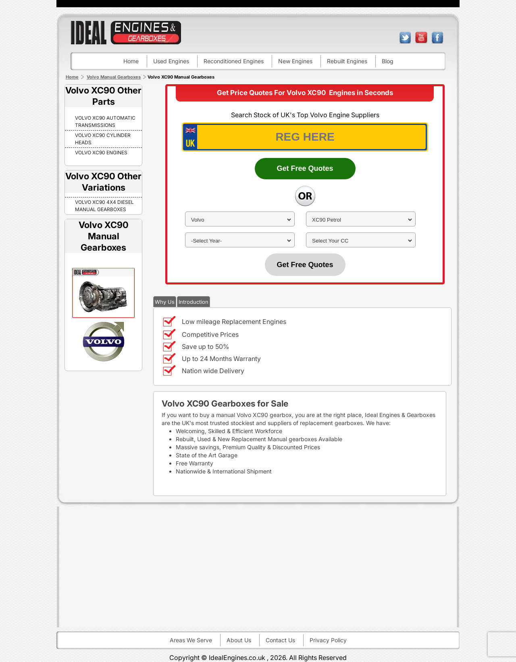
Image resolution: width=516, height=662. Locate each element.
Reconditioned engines (234, 61)
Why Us (165, 302)
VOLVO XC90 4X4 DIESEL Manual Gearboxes (104, 205)
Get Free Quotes (305, 168)
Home (131, 61)
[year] (239, 241)
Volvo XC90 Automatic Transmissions (105, 121)
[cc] (360, 241)
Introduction (193, 302)
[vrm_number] (305, 137)
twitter (405, 37)
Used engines (171, 61)
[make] (239, 220)
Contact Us (280, 640)
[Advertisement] (258, 567)
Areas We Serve (191, 640)
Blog (387, 61)
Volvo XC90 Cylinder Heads (103, 138)
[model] (360, 220)
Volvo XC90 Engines (101, 152)
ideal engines (126, 32)
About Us (239, 640)
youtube (421, 37)
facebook (437, 37)
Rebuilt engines (347, 61)
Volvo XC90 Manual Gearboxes (104, 236)
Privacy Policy (328, 640)
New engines (295, 61)
